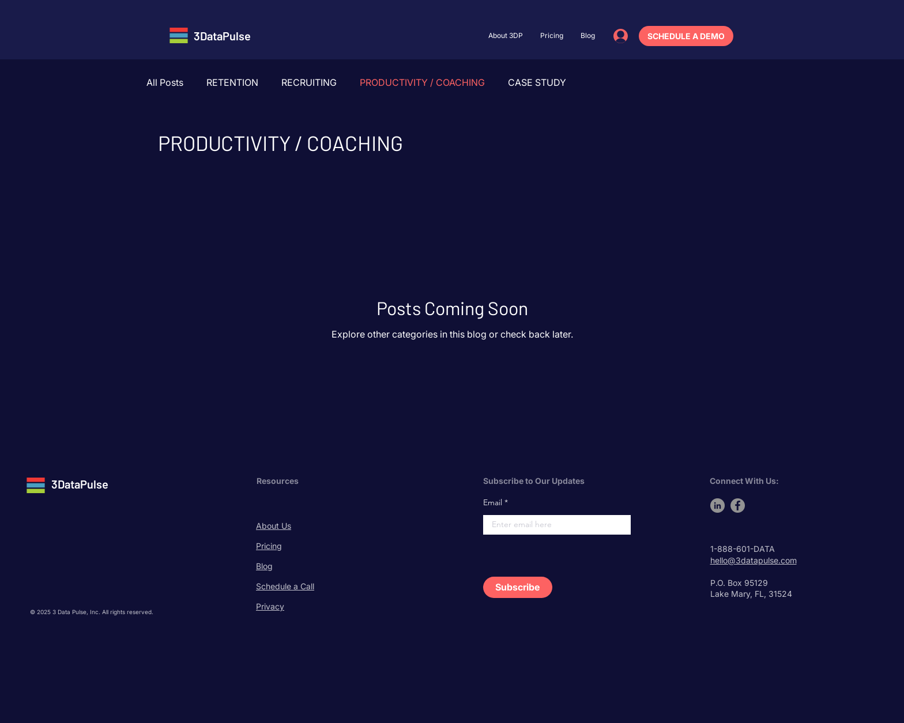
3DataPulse (222, 36)
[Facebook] (737, 505)
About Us (273, 526)
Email (492, 502)
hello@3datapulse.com (753, 560)
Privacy (270, 606)
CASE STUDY (537, 82)
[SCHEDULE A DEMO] (686, 36)
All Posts (164, 82)
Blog (264, 566)
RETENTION (232, 82)
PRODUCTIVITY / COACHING (422, 82)
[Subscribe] (517, 587)
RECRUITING (309, 82)
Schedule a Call (285, 586)
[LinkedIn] (717, 505)
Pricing (269, 546)
